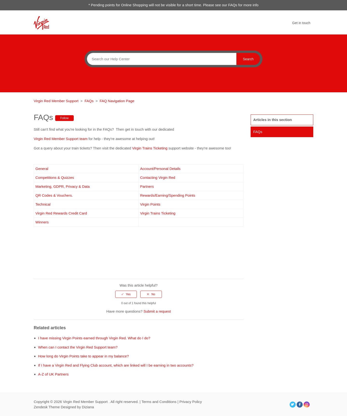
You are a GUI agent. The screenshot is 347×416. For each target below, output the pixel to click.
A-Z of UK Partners (53, 374)
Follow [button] (64, 118)
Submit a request (157, 311)
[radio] (126, 294)
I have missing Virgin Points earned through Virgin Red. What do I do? (94, 338)
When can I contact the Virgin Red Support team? (78, 347)
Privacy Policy (190, 402)
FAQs (89, 101)
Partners (147, 186)
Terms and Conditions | (160, 402)
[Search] (160, 58)
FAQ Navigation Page (117, 101)
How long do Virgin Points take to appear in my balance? (83, 356)
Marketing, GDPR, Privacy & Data (63, 186)
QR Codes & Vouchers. (54, 195)
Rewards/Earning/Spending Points (167, 195)
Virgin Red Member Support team (61, 139)
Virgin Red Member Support (57, 101)
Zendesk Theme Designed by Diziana (64, 407)
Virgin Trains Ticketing (149, 148)
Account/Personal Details (160, 169)
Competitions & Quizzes (54, 177)
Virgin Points (150, 204)
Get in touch (301, 23)
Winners (42, 222)
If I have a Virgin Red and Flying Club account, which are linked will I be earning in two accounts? (116, 365)
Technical (43, 204)
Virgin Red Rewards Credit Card (61, 213)
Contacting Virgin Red (157, 177)
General (42, 169)
